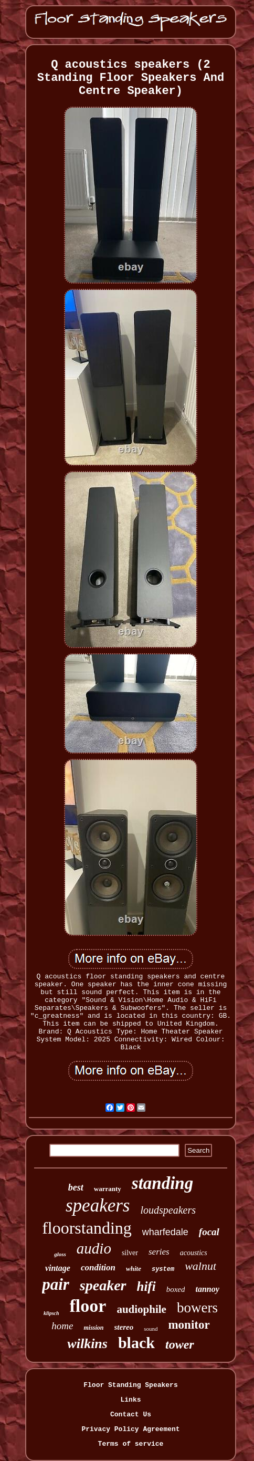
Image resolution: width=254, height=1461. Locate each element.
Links (130, 1400)
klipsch (51, 1313)
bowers (197, 1308)
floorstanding (87, 1227)
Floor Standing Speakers (130, 1385)
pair (55, 1284)
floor (88, 1306)
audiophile (141, 1309)
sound (150, 1329)
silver (130, 1253)
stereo (124, 1327)
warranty (107, 1189)
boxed (175, 1289)
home (62, 1325)
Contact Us (130, 1414)
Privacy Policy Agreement (130, 1429)
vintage (57, 1268)
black (136, 1342)
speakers (98, 1205)
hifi (146, 1286)
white (133, 1268)
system (163, 1269)
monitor (188, 1324)
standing (162, 1183)
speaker (103, 1285)
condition (98, 1267)
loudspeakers (168, 1210)
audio (94, 1248)
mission (93, 1327)
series (159, 1252)
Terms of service (131, 1444)
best (75, 1187)
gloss (60, 1254)
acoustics (193, 1253)
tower (179, 1344)
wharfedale (165, 1232)
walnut (200, 1265)
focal (209, 1231)
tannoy (207, 1289)
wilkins (87, 1343)
